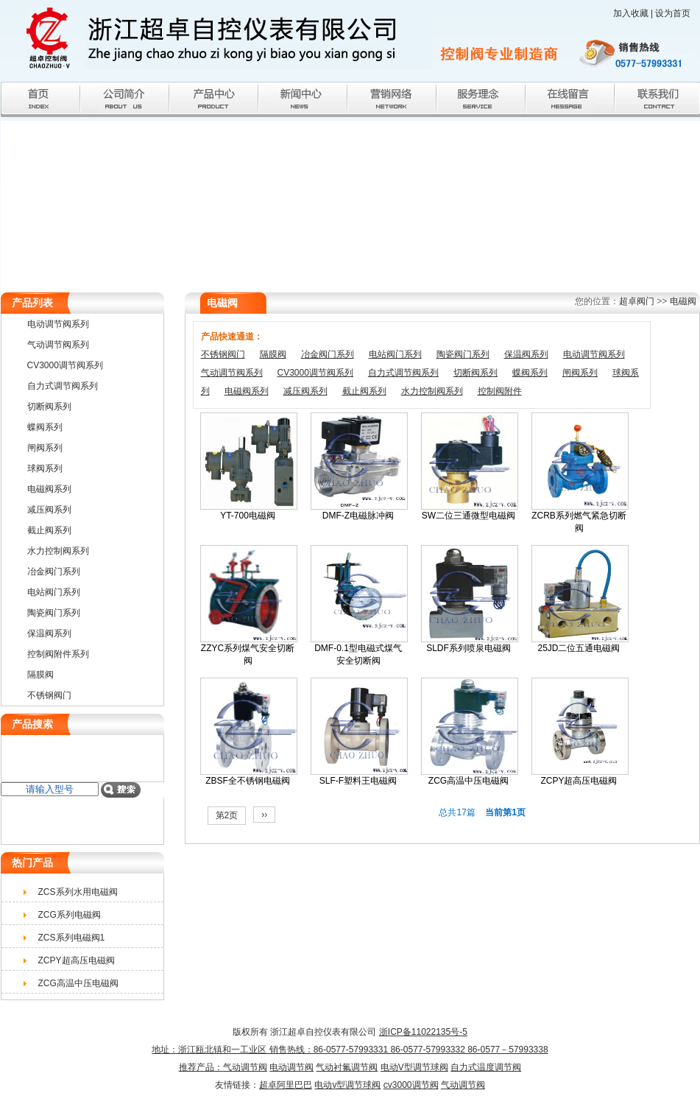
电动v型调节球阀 (347, 1085)
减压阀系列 (305, 391)
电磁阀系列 (247, 391)
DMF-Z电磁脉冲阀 (358, 515)
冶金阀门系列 (327, 354)
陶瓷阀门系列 (462, 354)
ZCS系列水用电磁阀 (78, 892)
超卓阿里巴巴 (285, 1085)
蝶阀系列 (530, 373)
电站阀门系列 (395, 354)
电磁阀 (683, 301)
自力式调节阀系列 (403, 373)
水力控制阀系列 (432, 391)
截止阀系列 (364, 391)
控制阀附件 (500, 391)
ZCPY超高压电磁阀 (578, 781)
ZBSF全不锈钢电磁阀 (247, 781)
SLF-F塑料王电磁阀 (358, 781)
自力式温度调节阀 (485, 1067)
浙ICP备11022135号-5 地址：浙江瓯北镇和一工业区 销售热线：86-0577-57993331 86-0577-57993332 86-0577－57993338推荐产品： (350, 1049)
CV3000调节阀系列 (315, 373)
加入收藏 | (634, 13)
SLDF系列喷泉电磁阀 (468, 648)
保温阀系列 (526, 354)
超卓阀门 (636, 301)
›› (264, 814)
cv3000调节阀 (411, 1085)
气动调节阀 (245, 1067)
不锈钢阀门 (223, 354)
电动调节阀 (291, 1067)
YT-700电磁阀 (247, 515)
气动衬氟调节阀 (347, 1067)
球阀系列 (45, 468)
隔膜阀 (273, 354)
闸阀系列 (580, 373)
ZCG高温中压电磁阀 (468, 781)
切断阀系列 (475, 373)
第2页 (227, 815)
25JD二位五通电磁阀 (578, 648)
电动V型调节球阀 (414, 1067)
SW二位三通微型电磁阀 (468, 515)
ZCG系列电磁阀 (69, 915)
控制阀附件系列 (58, 654)
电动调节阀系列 (594, 354)
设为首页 (672, 13)
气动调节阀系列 (232, 373)
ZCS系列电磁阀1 (71, 937)
